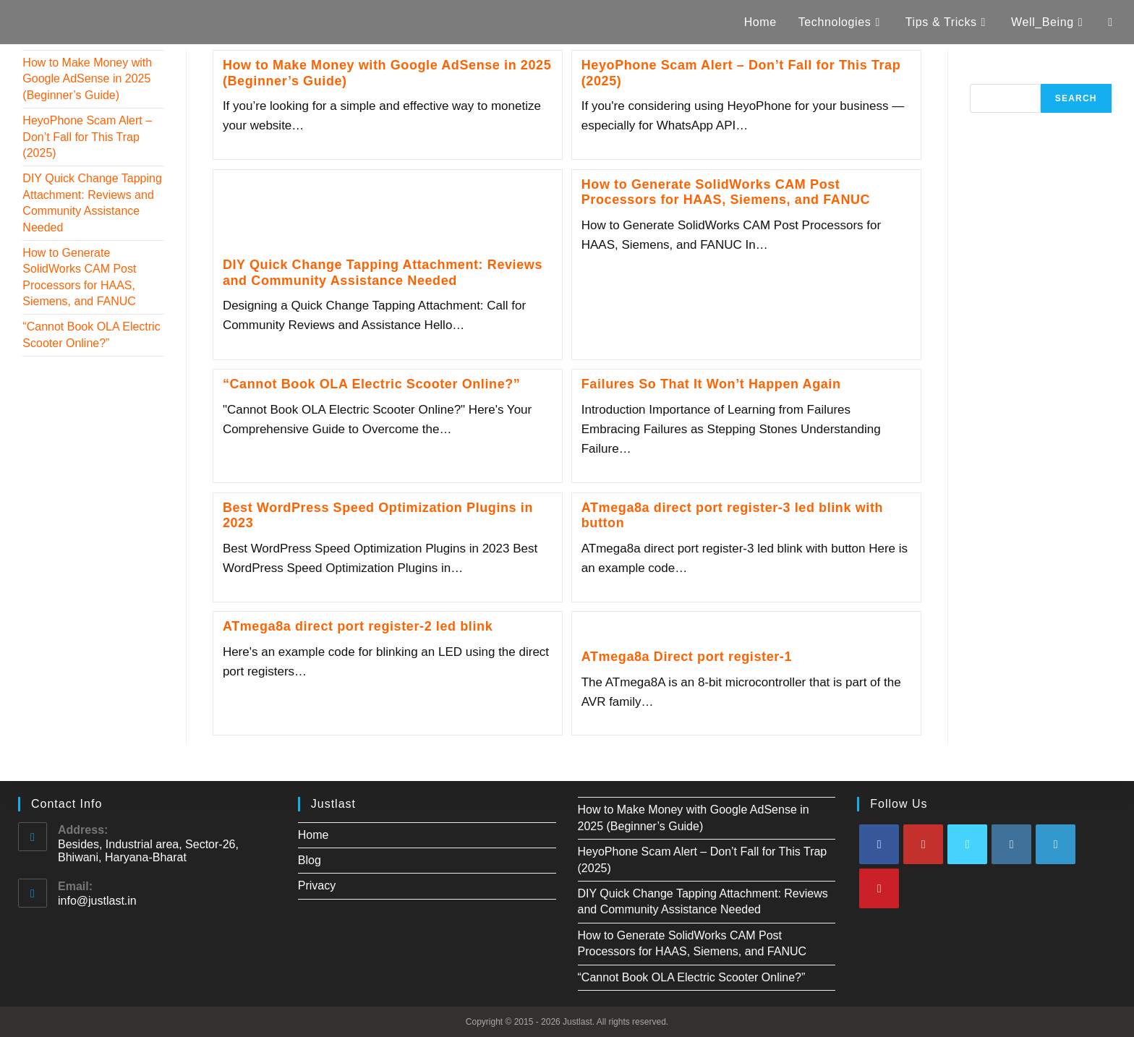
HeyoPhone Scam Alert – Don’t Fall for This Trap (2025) (87, 136)
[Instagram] (1011, 844)
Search (989, 75)
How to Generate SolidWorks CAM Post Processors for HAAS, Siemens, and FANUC (726, 192)
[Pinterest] (879, 888)
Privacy (317, 885)
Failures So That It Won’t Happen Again (711, 384)
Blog (309, 860)
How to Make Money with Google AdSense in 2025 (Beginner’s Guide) (87, 78)
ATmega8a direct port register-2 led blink (358, 626)
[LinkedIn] (1055, 844)
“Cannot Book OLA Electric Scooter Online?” (372, 384)
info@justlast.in (97, 901)
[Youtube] (923, 844)
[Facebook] (879, 844)
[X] (967, 844)
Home (313, 835)
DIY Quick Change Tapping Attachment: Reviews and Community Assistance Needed (382, 272)
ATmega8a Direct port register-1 (686, 656)
